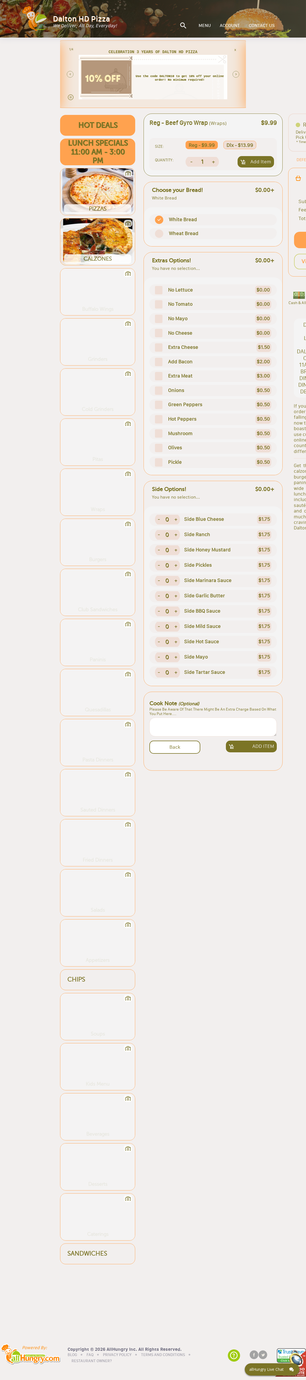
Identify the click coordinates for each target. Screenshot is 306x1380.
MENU (205, 25)
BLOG (72, 1354)
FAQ (90, 1354)
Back (174, 747)
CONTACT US (262, 25)
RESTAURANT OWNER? (91, 1361)
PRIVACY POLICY (117, 1354)
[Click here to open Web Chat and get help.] (272, 1369)
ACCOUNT (230, 25)
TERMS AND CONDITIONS (163, 1354)
